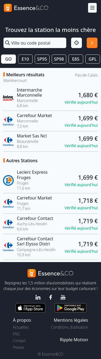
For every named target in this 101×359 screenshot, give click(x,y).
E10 (25, 59)
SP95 (42, 59)
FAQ (16, 333)
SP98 (59, 59)
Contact (19, 340)
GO (8, 59)
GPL (93, 59)
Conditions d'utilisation (69, 327)
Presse (18, 347)
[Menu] (92, 8)
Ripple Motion (74, 340)
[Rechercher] (92, 43)
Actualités (21, 327)
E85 (75, 59)
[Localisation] (76, 43)
